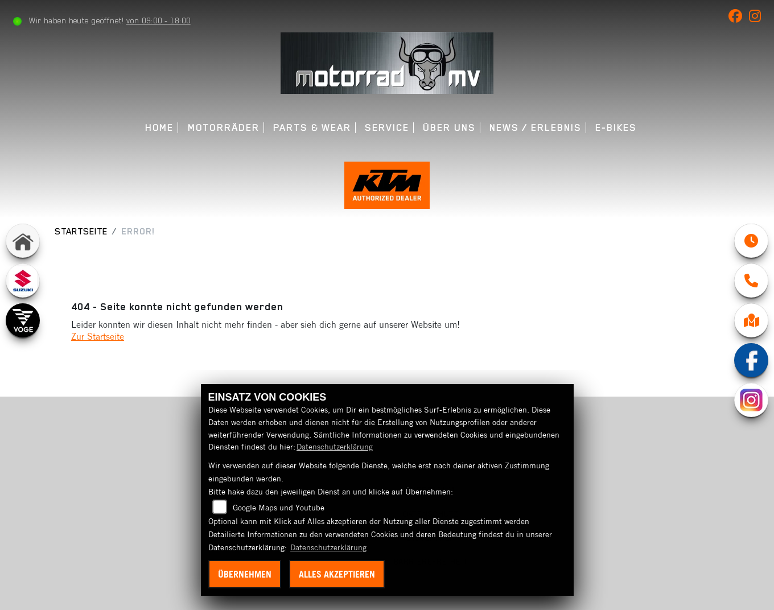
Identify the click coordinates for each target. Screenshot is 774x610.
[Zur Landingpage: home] (23, 241)
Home (159, 127)
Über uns (449, 127)
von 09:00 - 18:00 (158, 20)
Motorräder (224, 127)
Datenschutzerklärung (335, 447)
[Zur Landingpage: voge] (23, 320)
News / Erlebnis (535, 127)
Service (387, 127)
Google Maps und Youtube (278, 507)
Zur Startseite (97, 336)
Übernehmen (244, 574)
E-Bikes (616, 127)
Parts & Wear (312, 127)
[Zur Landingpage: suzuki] (23, 280)
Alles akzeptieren (337, 574)
